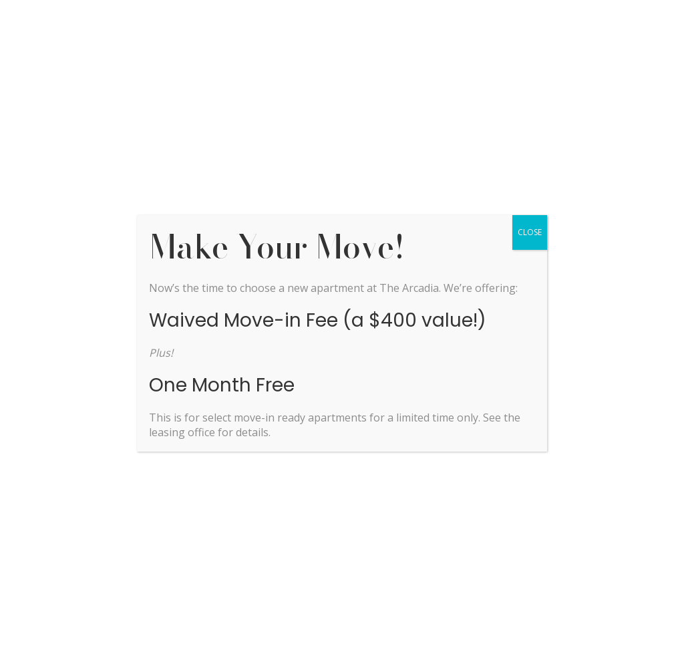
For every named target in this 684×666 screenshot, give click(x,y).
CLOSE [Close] (530, 232)
